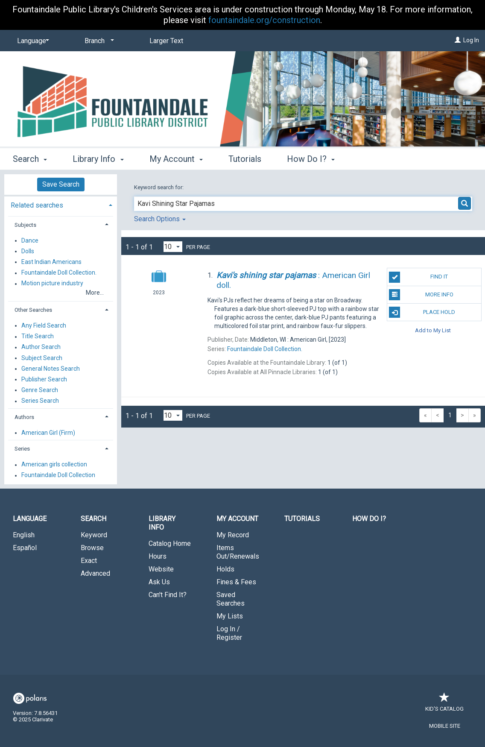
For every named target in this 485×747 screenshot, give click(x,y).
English (24, 535)
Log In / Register (229, 633)
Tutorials (244, 159)
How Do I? (369, 519)
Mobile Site (444, 726)
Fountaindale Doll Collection (58, 475)
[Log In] (458, 40)
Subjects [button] (25, 225)
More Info (421, 294)
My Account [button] (176, 159)
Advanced (95, 573)
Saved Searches (230, 599)
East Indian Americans (51, 261)
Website (161, 569)
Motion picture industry (52, 283)
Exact (89, 561)
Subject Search (41, 357)
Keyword (94, 535)
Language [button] (30, 519)
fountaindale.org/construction (264, 20)
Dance (29, 240)
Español (25, 548)
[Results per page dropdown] (173, 246)
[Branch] (97, 41)
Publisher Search (44, 379)
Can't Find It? (168, 595)
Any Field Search (43, 325)
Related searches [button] (37, 205)
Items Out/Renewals (237, 552)
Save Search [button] (60, 184)
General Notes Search (50, 368)
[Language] (31, 41)
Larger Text (166, 41)
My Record (232, 535)
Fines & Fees (236, 582)
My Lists (229, 616)
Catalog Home (170, 543)
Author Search (41, 347)
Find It (418, 277)
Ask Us (159, 582)
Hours (158, 556)
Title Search (37, 336)
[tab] (60, 204)
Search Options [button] (160, 219)
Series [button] (22, 448)
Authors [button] (24, 417)
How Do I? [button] (311, 159)
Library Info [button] (98, 159)
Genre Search (39, 390)
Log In (471, 40)
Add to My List (433, 330)
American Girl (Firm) (48, 432)
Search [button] (30, 159)
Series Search (40, 401)
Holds (225, 569)
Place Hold (422, 312)
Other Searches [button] (33, 310)
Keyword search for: (159, 187)
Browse (92, 548)
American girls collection (54, 464)
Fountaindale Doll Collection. (58, 273)
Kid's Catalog (444, 704)
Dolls (27, 251)
